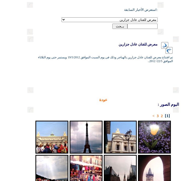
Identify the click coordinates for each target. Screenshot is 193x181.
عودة (86, 100)
